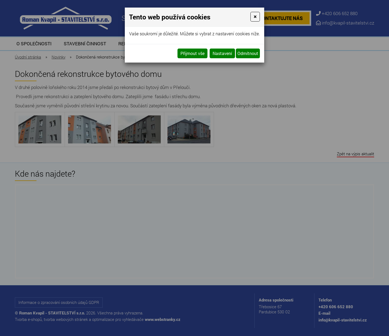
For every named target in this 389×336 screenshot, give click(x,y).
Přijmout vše (192, 53)
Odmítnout (247, 53)
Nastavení (222, 53)
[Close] (255, 17)
